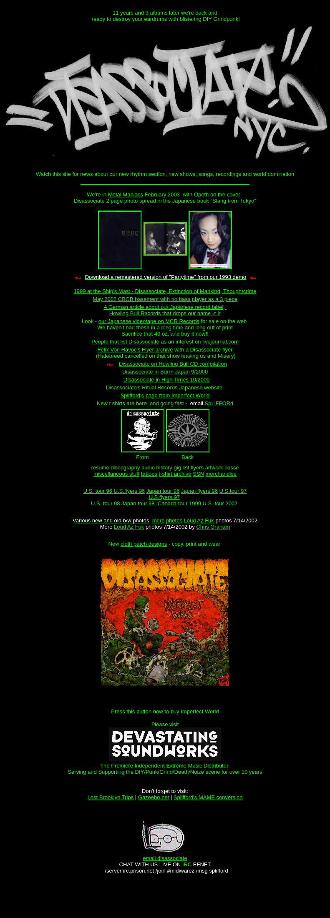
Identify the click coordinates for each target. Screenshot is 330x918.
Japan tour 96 (163, 491)
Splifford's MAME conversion (208, 797)
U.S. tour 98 (105, 503)
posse (231, 467)
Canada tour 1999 (178, 503)
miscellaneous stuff (116, 474)
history (164, 467)
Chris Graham (213, 527)
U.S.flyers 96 (129, 491)
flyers (197, 467)
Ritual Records (159, 387)
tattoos (149, 474)
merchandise (221, 474)
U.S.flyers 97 (164, 497)
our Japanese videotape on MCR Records (148, 321)
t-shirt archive (175, 474)
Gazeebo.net (153, 797)
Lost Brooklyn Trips (111, 797)
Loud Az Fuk (199, 520)
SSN (198, 474)
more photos (167, 520)
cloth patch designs (144, 544)
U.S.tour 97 (233, 491)
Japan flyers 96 (199, 491)
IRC (186, 864)
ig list (183, 467)
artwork (214, 467)
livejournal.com (220, 342)
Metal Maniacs (125, 194)
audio (148, 467)
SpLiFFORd (219, 403)
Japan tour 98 (138, 503)
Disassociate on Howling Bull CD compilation (173, 364)
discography (125, 467)
